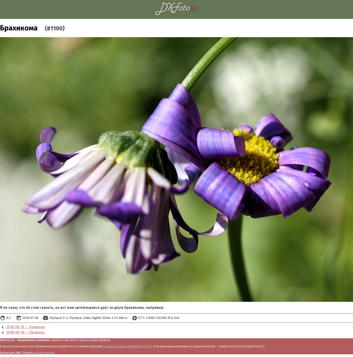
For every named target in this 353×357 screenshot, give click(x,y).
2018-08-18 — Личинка (25, 332)
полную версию (44, 352)
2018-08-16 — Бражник (25, 327)
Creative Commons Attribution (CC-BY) (127, 346)
